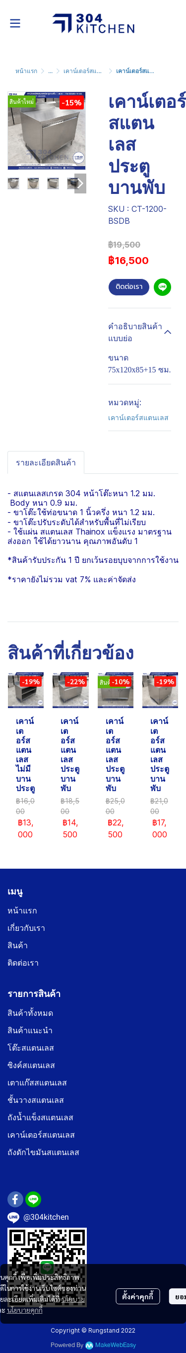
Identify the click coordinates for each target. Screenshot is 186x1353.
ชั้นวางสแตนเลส (35, 1100)
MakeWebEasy (115, 1345)
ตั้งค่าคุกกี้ (137, 1296)
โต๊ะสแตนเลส (30, 1048)
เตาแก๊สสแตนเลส (37, 1082)
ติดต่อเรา (129, 286)
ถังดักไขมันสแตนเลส (43, 1152)
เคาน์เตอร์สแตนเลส (88, 71)
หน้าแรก (26, 71)
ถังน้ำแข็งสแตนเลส (40, 1117)
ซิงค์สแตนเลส (31, 1065)
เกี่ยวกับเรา (26, 928)
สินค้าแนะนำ (30, 1030)
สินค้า (17, 945)
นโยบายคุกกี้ (25, 1309)
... (50, 71)
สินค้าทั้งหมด (30, 1013)
